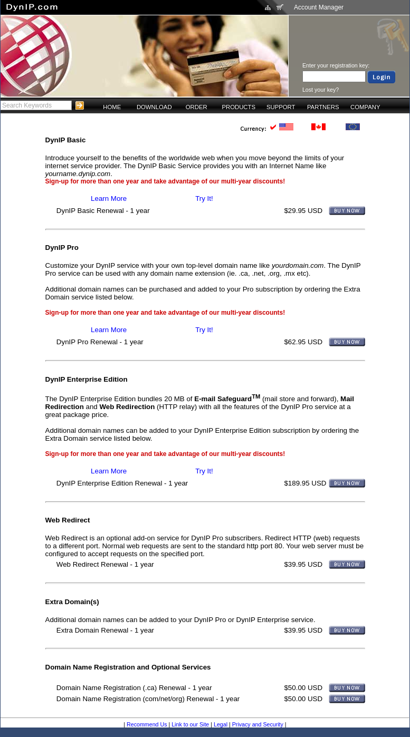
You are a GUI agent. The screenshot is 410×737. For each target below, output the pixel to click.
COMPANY (365, 107)
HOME (112, 107)
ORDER (196, 107)
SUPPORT (280, 107)
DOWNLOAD (154, 107)
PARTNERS (323, 107)
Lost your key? (320, 89)
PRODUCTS (238, 107)
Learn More (109, 198)
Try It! (204, 198)
